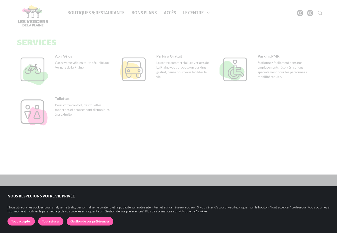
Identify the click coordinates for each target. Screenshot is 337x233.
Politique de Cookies (193, 211)
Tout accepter (21, 221)
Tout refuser (51, 221)
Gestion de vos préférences (90, 221)
